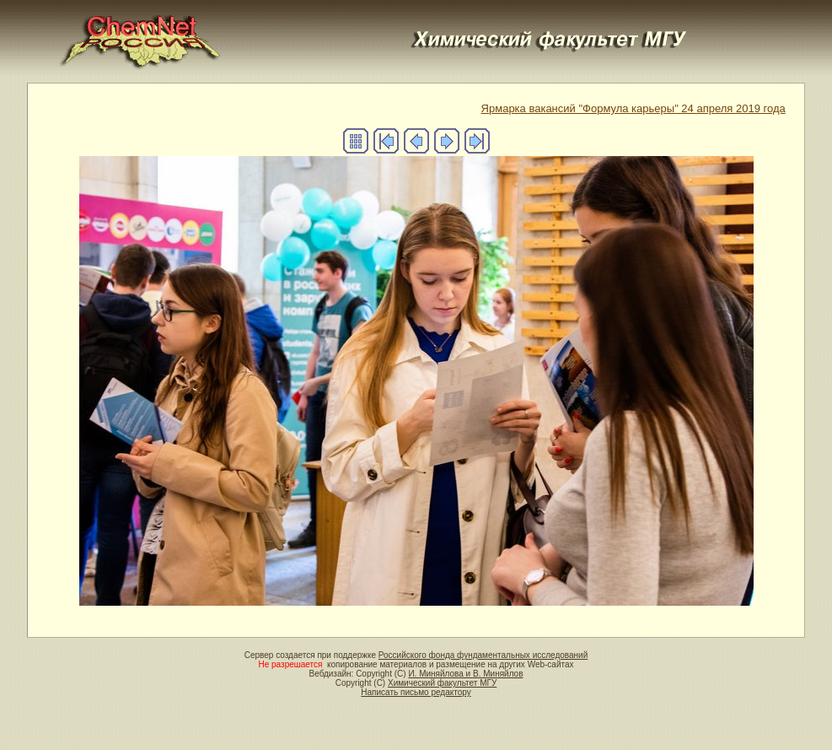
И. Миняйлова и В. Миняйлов (465, 673)
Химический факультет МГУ (442, 683)
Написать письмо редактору (415, 692)
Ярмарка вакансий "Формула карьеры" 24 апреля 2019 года (633, 108)
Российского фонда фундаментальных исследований (483, 655)
